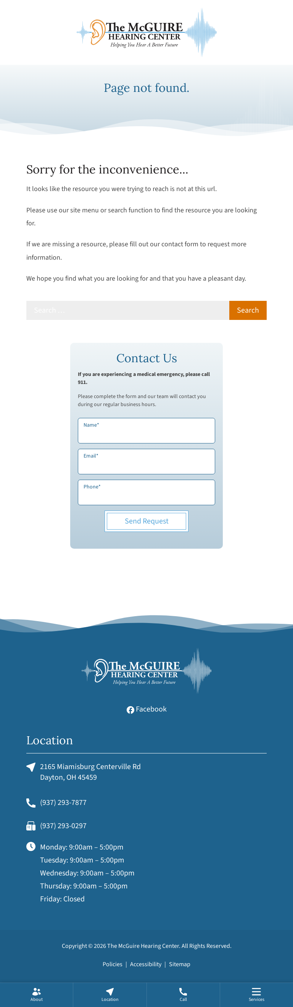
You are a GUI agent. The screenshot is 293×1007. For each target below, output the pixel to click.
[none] (36, 995)
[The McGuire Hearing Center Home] (146, 32)
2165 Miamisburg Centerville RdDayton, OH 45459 (83, 772)
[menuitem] (36, 995)
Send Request (147, 521)
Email (91, 456)
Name (91, 425)
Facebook (147, 709)
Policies (112, 964)
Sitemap (179, 964)
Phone (92, 487)
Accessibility (145, 964)
